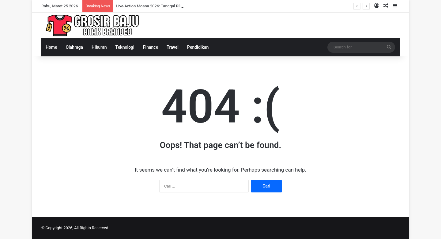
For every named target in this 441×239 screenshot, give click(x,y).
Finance (150, 47)
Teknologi (124, 47)
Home (51, 47)
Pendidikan (198, 47)
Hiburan (99, 47)
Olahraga (74, 47)
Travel (173, 47)
